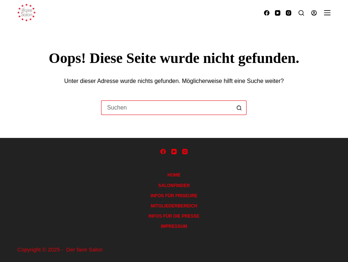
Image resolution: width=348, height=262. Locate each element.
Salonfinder (174, 185)
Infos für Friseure (174, 195)
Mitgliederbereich (174, 206)
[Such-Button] (239, 107)
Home (173, 175)
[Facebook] (266, 13)
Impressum (174, 226)
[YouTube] (277, 13)
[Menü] (327, 12)
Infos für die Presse (173, 216)
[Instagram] (288, 13)
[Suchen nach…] (166, 107)
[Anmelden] (314, 13)
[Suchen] (301, 13)
